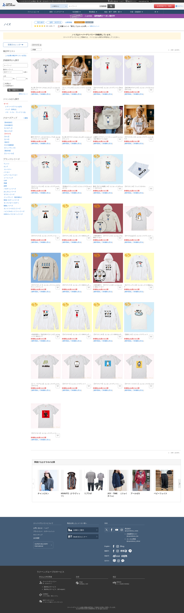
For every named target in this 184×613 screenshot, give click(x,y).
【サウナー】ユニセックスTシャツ (74, 384)
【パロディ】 (8, 128)
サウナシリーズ (9, 194)
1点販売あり (8, 86)
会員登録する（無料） (165, 6)
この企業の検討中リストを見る (15, 55)
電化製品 (92, 12)
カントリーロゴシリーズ (12, 208)
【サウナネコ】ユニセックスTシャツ (43, 433)
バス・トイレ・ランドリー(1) (15, 112)
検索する (15, 90)
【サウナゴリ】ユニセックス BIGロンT (75, 285)
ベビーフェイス (160, 493)
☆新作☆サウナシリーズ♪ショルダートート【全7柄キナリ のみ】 (108, 138)
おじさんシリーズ (10, 191)
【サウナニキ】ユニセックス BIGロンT (75, 236)
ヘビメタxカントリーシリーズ (14, 211)
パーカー (7, 172)
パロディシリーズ (10, 189)
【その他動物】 (9, 145)
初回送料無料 (79, 22)
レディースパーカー (10, 175)
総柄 (5, 186)
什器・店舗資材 (135, 12)
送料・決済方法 (55, 22)
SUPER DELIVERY (41, 545)
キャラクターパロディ (11, 203)
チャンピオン (43, 493)
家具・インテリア (56, 12)
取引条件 (40, 22)
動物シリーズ (8, 206)
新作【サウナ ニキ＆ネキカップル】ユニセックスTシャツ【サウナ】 (45, 138)
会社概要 (36, 538)
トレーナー (7, 169)
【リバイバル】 (9, 153)
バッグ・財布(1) (10, 109)
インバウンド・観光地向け (13, 197)
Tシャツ (6, 164)
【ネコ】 (7, 136)
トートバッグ (8, 178)
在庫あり (7, 83)
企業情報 (68, 22)
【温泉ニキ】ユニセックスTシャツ (136, 334)
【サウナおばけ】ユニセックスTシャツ (137, 236)
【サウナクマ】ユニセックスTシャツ (105, 384)
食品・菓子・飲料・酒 (112, 12)
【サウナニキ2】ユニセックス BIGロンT (107, 334)
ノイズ (7, 24)
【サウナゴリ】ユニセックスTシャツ (43, 236)
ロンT (6, 166)
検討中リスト (132, 1)
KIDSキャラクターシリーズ (13, 214)
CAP (5, 180)
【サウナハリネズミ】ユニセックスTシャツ (139, 384)
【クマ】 (7, 139)
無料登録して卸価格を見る (41, 94)
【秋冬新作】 (8, 122)
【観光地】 (7, 151)
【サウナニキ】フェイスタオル (135, 186)
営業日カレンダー (15, 45)
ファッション (32, 12)
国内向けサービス (50, 587)
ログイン (180, 6)
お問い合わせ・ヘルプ (116, 1)
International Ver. (144, 1)
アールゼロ (135, 493)
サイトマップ (37, 535)
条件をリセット (23, 94)
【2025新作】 (8, 125)
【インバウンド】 (10, 148)
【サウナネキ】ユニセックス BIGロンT (75, 334)
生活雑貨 (76, 12)
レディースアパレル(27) (13, 106)
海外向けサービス (55, 589)
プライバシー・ (44, 531)
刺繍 (5, 183)
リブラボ (88, 493)
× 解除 (25, 118)
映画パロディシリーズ (11, 200)
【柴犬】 (7, 142)
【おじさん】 (8, 131)
